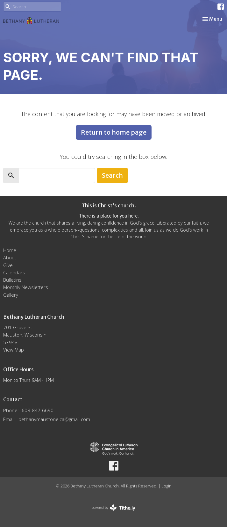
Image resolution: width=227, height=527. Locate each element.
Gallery (10, 295)
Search (112, 175)
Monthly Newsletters (25, 287)
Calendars (14, 272)
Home (9, 250)
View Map (13, 349)
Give (8, 265)
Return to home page (113, 132)
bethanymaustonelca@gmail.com (54, 419)
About (9, 257)
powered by (113, 508)
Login (166, 486)
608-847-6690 (37, 410)
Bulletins (12, 280)
